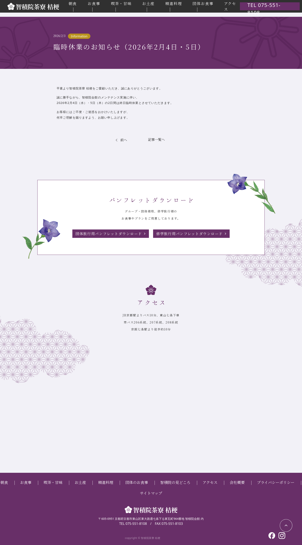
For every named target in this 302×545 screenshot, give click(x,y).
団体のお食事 (136, 482)
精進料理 (179, 5)
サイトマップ (151, 492)
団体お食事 (208, 5)
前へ (124, 139)
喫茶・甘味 (128, 5)
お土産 (154, 5)
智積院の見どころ (175, 482)
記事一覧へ (156, 139)
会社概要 (237, 482)
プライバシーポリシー (275, 482)
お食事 (101, 5)
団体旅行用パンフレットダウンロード (107, 233)
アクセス (210, 482)
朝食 (81, 5)
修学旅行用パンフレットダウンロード (191, 233)
